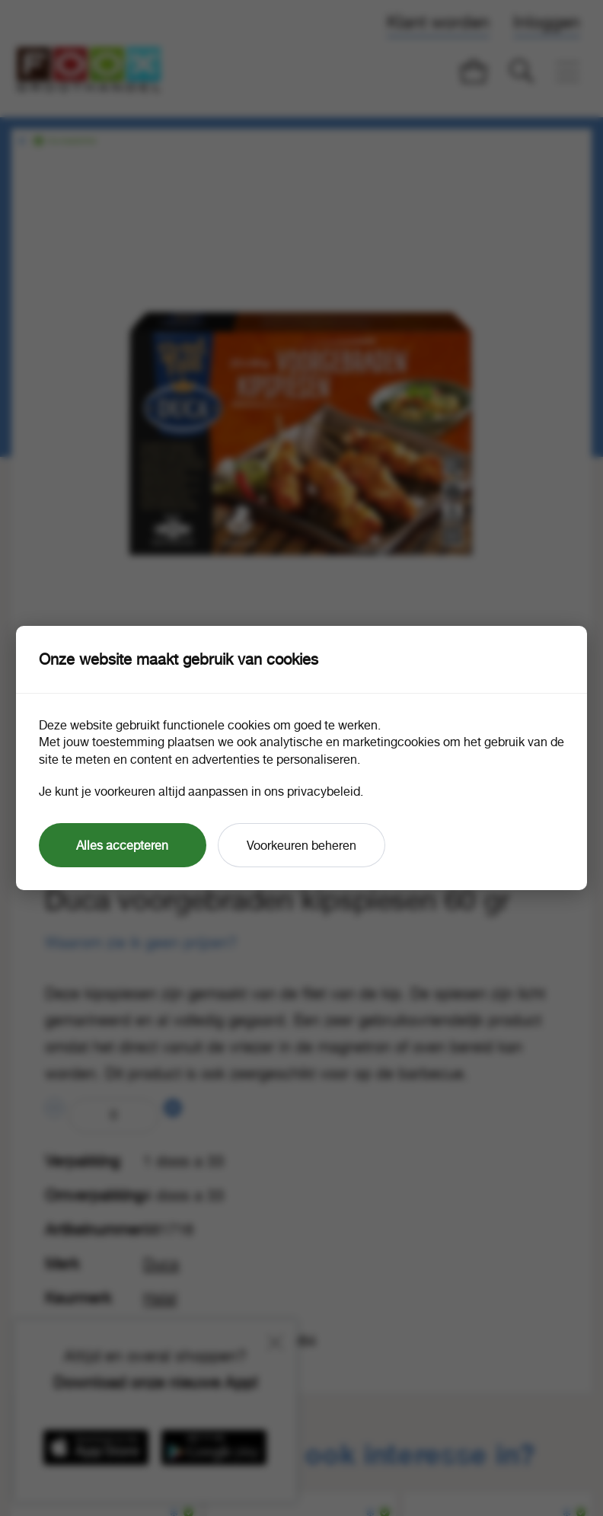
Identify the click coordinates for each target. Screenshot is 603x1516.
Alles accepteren (122, 845)
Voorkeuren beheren (301, 845)
